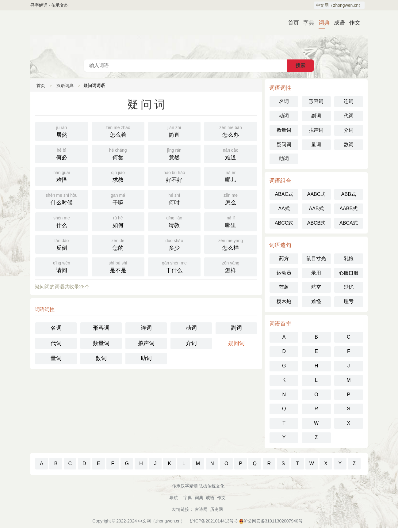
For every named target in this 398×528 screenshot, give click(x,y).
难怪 (61, 176)
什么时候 (61, 199)
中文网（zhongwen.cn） (339, 5)
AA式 (283, 208)
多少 (174, 244)
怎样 (230, 266)
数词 (101, 358)
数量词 (101, 343)
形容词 (101, 328)
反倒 (61, 244)
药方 (284, 258)
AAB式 (316, 208)
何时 (174, 199)
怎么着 (118, 131)
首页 (291, 23)
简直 (174, 131)
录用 (316, 272)
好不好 (174, 176)
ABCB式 (316, 223)
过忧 (349, 287)
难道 (230, 153)
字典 (306, 23)
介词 (191, 343)
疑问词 (236, 343)
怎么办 (230, 131)
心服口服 (348, 272)
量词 (56, 358)
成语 (337, 23)
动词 (191, 328)
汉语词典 (199, 35)
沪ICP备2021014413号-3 (214, 521)
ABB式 (348, 194)
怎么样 (230, 244)
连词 (146, 328)
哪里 (230, 221)
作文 (352, 23)
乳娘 (349, 258)
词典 (322, 23)
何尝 (118, 153)
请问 (61, 266)
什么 (61, 221)
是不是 (118, 266)
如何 (118, 221)
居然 (61, 131)
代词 (56, 343)
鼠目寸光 (316, 258)
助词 (146, 358)
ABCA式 (348, 223)
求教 (118, 176)
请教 (174, 221)
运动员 (284, 272)
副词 (236, 328)
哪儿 (230, 176)
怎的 (118, 244)
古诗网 (201, 509)
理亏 (349, 301)
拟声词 (146, 343)
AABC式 (316, 194)
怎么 (230, 199)
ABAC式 (284, 194)
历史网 (216, 509)
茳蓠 (284, 287)
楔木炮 (284, 301)
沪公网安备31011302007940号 (273, 521)
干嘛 (118, 199)
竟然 (174, 153)
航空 (316, 287)
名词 (56, 328)
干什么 (174, 266)
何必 (61, 153)
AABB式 (348, 208)
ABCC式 (284, 223)
